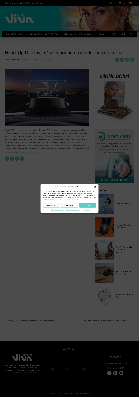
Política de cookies (57, 210)
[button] (95, 187)
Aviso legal (86, 210)
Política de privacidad (72, 210)
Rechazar (69, 205)
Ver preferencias (51, 205)
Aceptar (88, 205)
